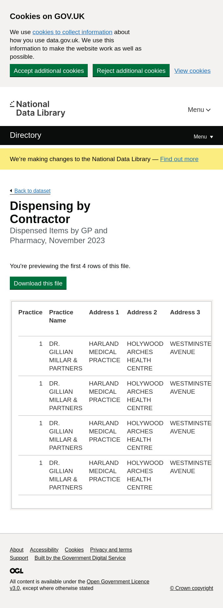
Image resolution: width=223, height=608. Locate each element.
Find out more (179, 159)
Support (19, 558)
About (17, 550)
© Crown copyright (191, 588)
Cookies (74, 550)
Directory (25, 135)
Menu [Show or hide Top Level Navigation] (201, 136)
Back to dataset (32, 191)
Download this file (38, 283)
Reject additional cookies (131, 70)
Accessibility (44, 550)
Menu (197, 109)
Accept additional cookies (49, 70)
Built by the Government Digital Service (80, 558)
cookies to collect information (72, 32)
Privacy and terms (111, 550)
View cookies (193, 71)
